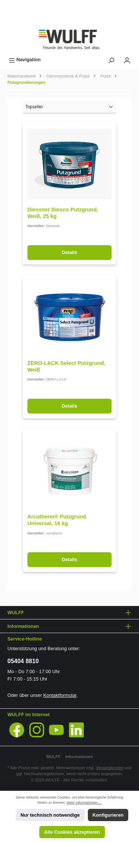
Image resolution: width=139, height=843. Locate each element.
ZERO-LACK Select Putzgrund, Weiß (66, 366)
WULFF (53, 756)
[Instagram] (36, 730)
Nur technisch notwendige (50, 815)
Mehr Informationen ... (84, 802)
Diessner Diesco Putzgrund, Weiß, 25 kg (62, 213)
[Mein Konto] (127, 59)
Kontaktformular (60, 695)
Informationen (79, 756)
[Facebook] (16, 730)
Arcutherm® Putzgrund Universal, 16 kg (56, 520)
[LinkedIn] (76, 730)
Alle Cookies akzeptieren (72, 832)
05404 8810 (23, 661)
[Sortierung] (69, 107)
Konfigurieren (108, 815)
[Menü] (25, 59)
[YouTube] (56, 730)
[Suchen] (111, 59)
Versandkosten (109, 767)
